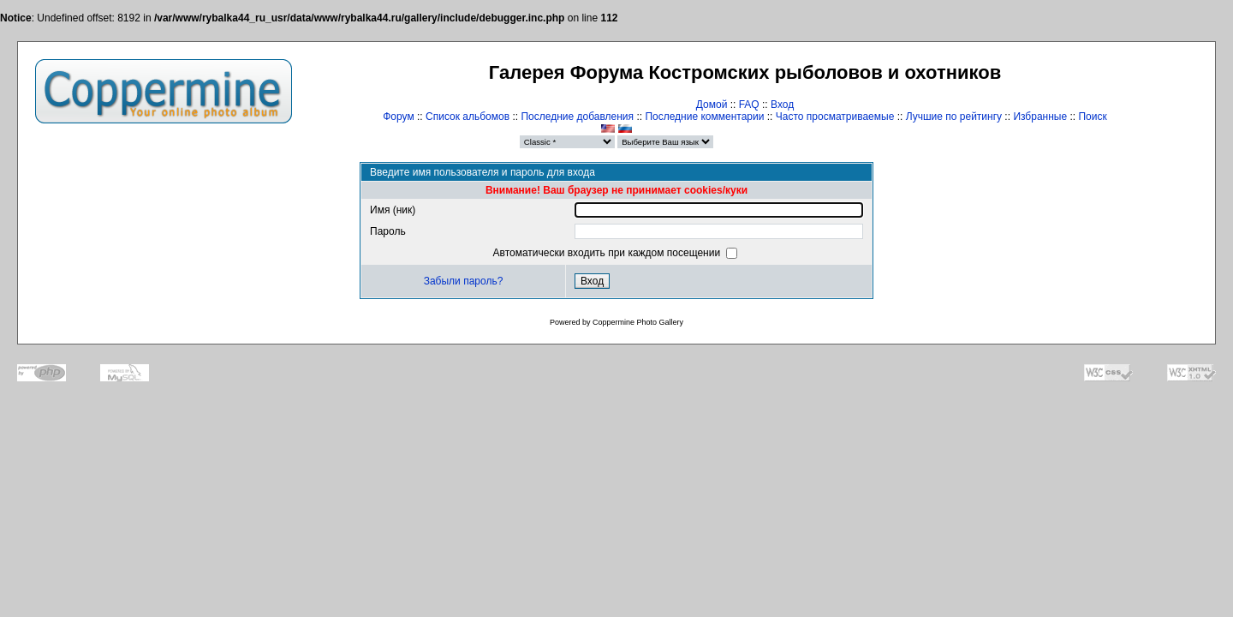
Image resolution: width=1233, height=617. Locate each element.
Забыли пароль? (463, 281)
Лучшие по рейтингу (954, 117)
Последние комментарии (704, 117)
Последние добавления (577, 117)
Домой (712, 105)
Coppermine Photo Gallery (638, 322)
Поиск (1092, 117)
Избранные (1040, 117)
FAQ (749, 105)
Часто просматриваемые (835, 117)
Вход (782, 105)
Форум (398, 117)
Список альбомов (467, 117)
